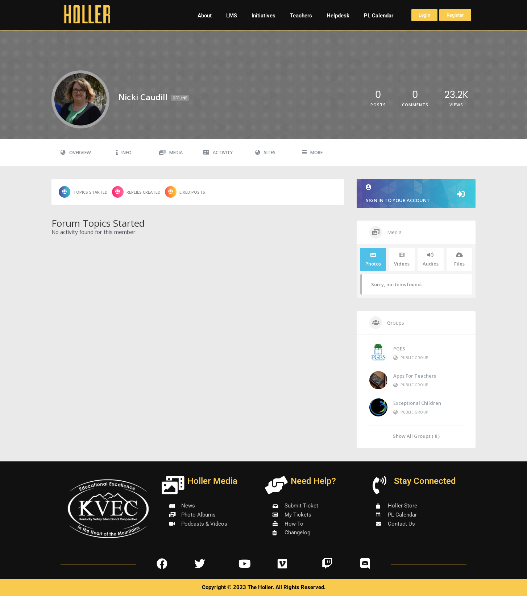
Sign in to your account (416, 194)
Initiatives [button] (263, 15)
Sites (265, 152)
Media (171, 152)
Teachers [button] (301, 15)
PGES (399, 348)
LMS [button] (231, 15)
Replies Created (136, 192)
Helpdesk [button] (338, 15)
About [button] (205, 15)
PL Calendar (378, 15)
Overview (76, 152)
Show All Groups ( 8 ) (416, 436)
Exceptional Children (417, 403)
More (312, 152)
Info (124, 152)
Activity (218, 152)
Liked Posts (185, 192)
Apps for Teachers (414, 376)
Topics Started (83, 192)
